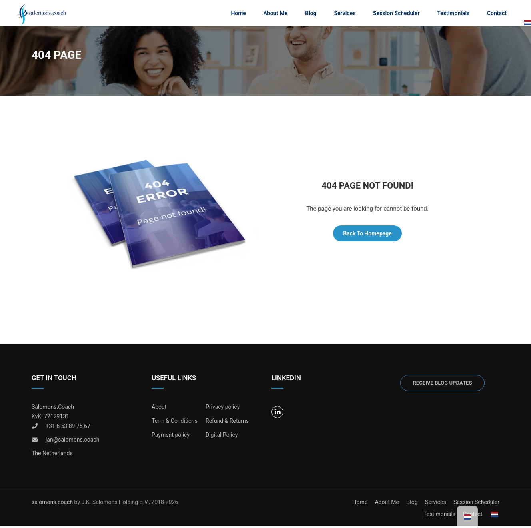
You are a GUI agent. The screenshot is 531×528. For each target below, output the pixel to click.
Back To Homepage (367, 235)
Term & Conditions (175, 423)
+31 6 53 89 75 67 (68, 428)
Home (238, 14)
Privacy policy (223, 409)
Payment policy (171, 437)
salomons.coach (53, 504)
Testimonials (453, 14)
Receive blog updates (442, 385)
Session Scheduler (396, 14)
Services (344, 14)
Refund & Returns (227, 423)
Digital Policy (222, 437)
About (159, 409)
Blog (310, 14)
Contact (496, 14)
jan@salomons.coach (72, 441)
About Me (275, 14)
